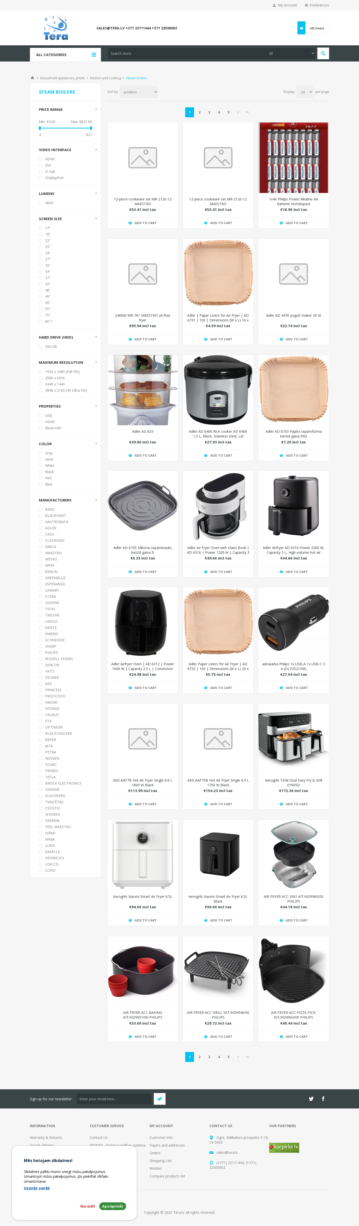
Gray (49, 453)
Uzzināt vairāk (37, 1188)
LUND (50, 845)
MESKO (51, 559)
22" (48, 240)
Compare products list (167, 1176)
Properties (50, 406)
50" (48, 302)
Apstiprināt (112, 1206)
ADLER (50, 528)
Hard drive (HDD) (56, 337)
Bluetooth (53, 428)
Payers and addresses (167, 1145)
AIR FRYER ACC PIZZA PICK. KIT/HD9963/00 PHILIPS (293, 1015)
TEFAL (50, 609)
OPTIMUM (53, 727)
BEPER (50, 739)
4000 (49, 202)
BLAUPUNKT (55, 515)
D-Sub (50, 171)
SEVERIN (52, 602)
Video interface (55, 149)
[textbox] (186, 53)
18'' (48, 234)
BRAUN (51, 571)
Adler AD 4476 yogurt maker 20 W (293, 315)
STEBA (50, 596)
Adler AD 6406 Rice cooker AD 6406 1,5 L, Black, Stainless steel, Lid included (218, 436)
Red (48, 478)
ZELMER (52, 677)
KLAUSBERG (55, 795)
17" (48, 228)
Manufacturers (55, 499)
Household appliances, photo (62, 78)
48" (48, 290)
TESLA (50, 777)
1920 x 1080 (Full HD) (62, 371)
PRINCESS (53, 689)
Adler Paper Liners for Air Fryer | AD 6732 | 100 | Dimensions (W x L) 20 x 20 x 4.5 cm (218, 669)
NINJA (50, 839)
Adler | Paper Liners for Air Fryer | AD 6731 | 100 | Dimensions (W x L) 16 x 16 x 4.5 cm (218, 320)
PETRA (50, 752)
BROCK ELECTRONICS (63, 783)
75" (48, 315)
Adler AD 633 (142, 431)
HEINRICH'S (54, 858)
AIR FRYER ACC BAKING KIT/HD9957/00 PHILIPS (142, 1015)
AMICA (50, 546)
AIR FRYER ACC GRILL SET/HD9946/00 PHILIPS (218, 1015)
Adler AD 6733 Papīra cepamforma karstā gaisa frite (294, 433)
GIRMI (50, 833)
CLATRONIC (55, 540)
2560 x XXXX (55, 377)
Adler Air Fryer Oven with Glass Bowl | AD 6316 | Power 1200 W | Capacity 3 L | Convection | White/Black (218, 552)
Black (49, 471)
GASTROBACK (56, 521)
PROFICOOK (55, 696)
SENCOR (52, 665)
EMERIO (51, 633)
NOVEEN (52, 758)
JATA (49, 745)
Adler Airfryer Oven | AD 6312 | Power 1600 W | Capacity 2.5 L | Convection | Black (142, 669)
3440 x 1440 (55, 384)
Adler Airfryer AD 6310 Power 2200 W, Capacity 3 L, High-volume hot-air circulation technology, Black (293, 552)
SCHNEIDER (55, 640)
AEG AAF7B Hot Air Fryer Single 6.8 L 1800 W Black (142, 782)
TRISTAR (52, 615)
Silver (49, 459)
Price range (51, 109)
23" (48, 246)
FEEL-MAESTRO (58, 826)
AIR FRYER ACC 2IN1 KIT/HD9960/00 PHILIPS (293, 899)
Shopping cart (161, 1160)
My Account (287, 5)
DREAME (52, 789)
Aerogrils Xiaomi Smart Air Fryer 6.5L (142, 896)
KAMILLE (52, 851)
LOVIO (50, 870)
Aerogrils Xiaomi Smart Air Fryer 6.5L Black (218, 899)
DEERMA (52, 820)
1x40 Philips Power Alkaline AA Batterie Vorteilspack (293, 201)
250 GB (51, 346)
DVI (48, 165)
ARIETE (51, 627)
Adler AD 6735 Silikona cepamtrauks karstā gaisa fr (142, 550)
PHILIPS (51, 652)
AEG (48, 683)
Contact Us (99, 1137)
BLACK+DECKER (58, 733)
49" (48, 296)
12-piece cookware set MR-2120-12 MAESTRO (143, 201)
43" (48, 284)
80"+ (49, 321)
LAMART (52, 590)
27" (48, 259)
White (49, 465)
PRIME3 (51, 770)
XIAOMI (51, 702)
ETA (48, 721)
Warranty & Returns (46, 1137)
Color (45, 443)
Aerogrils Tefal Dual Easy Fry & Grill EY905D (293, 782)
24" (48, 252)
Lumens (46, 193)
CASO (49, 534)
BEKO (50, 509)
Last (247, 112)
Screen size (50, 218)
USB (48, 415)
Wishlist (156, 1168)
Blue (48, 484)
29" (48, 265)
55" (48, 308)
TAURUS (52, 714)
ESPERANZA (55, 584)
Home (32, 78)
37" (48, 277)
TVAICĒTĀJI (54, 801)
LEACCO (52, 864)
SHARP (50, 646)
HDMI (50, 159)
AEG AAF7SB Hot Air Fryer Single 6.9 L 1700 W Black (218, 782)
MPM (49, 565)
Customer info (161, 1137)
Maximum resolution (61, 362)
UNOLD (51, 621)
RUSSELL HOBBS (59, 658)
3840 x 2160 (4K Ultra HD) (66, 390)
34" (48, 271)
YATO (49, 671)
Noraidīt (87, 1206)
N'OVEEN (52, 814)
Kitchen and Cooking (105, 78)
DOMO (51, 764)
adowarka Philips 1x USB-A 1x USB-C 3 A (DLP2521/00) (293, 666)
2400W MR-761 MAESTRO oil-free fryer (142, 317)
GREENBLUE (55, 577)
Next (238, 112)
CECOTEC (53, 808)
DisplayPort (54, 177)
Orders (155, 1153)
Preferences (319, 5)
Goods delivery (42, 1145)
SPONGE (52, 708)
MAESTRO (53, 553)
